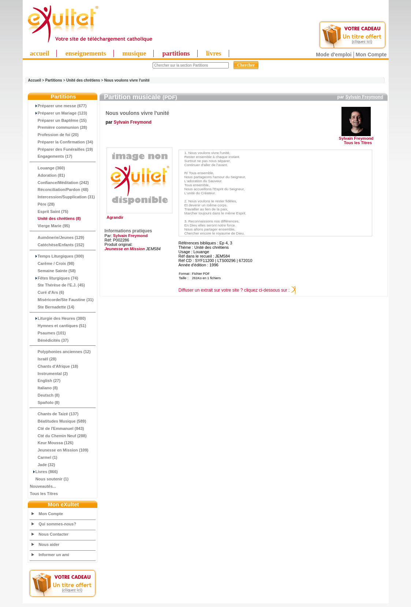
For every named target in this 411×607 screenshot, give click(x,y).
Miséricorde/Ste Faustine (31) (62, 299)
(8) (55, 218)
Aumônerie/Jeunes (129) (57, 237)
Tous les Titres (44, 493)
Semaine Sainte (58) (53, 271)
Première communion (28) (58, 127)
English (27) (45, 380)
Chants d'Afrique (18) (54, 366)
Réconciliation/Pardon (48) (59, 189)
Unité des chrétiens (83, 80)
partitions (176, 53)
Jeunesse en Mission (125, 249)
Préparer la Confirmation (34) (61, 142)
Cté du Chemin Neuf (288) (58, 436)
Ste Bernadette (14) (52, 307)
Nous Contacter (54, 534)
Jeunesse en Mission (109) (59, 450)
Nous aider (49, 544)
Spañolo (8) (45, 402)
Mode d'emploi (333, 54)
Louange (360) (47, 168)
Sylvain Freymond (364, 97)
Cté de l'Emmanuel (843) (57, 428)
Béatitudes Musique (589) (58, 421)
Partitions (53, 80)
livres (213, 53)
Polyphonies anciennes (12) (60, 351)
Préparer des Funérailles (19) (61, 149)
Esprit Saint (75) (49, 211)
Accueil (34, 80)
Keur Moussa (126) (52, 443)
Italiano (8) (44, 388)
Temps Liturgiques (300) (57, 256)
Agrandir (138, 215)
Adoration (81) (47, 175)
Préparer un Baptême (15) (58, 120)
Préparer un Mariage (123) (58, 113)
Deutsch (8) (45, 395)
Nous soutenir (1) (49, 479)
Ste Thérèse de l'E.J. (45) (57, 285)
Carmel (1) (43, 457)
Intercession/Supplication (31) (62, 197)
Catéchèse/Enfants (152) (57, 245)
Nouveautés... (43, 486)
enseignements (86, 53)
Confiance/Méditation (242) (59, 182)
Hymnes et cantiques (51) (58, 325)
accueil (39, 53)
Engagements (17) (51, 156)
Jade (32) (42, 464)
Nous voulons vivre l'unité (127, 80)
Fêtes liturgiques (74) (54, 278)
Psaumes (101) (48, 333)
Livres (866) (44, 471)
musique (134, 53)
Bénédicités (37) (49, 340)
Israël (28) (43, 359)
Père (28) (42, 204)
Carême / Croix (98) (52, 263)
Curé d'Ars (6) (47, 292)
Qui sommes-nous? (57, 524)
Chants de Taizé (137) (54, 414)
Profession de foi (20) (54, 134)
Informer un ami (54, 554)
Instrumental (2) (49, 373)
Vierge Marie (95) (50, 226)
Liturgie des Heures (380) (58, 318)
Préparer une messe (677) (58, 106)
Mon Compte (371, 54)
